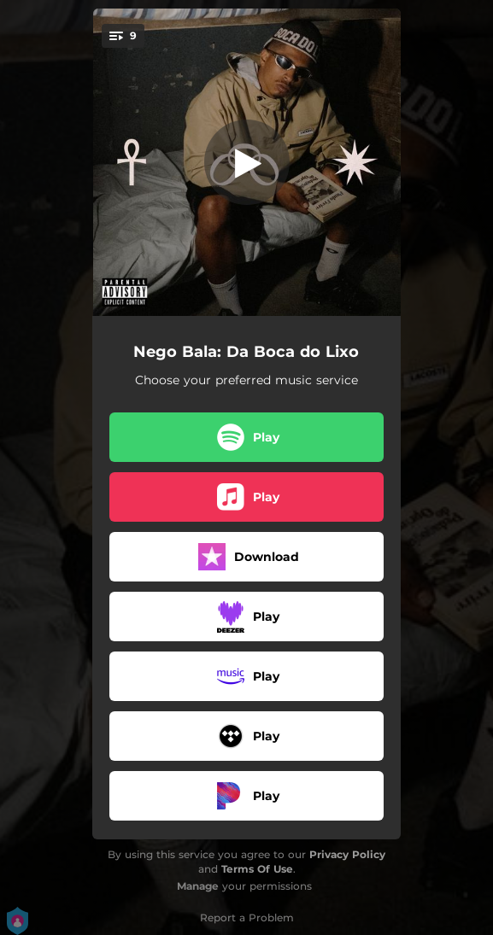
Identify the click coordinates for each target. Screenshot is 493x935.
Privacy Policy (347, 854)
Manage (198, 885)
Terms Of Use (257, 868)
